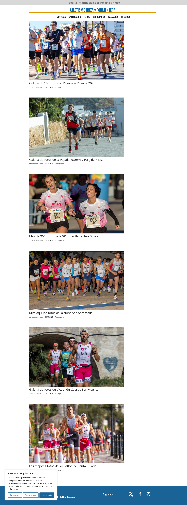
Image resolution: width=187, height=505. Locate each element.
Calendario (74, 17)
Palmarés (113, 17)
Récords (125, 17)
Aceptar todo (47, 495)
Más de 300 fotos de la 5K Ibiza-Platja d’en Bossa (63, 236)
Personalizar (15, 495)
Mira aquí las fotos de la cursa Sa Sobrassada (61, 313)
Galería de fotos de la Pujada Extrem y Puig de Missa (66, 159)
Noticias (61, 17)
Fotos (87, 17)
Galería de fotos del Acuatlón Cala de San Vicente (64, 389)
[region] (31, 484)
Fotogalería (59, 87)
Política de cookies (67, 497)
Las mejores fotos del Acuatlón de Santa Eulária (62, 466)
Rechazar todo (30, 495)
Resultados (99, 17)
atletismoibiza (37, 87)
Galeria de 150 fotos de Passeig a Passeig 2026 (62, 83)
